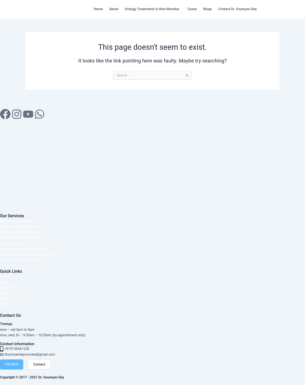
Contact (6, 304)
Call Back (12, 364)
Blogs (207, 9)
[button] (153, 9)
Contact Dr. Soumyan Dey (237, 9)
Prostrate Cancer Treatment (21, 260)
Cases (192, 9)
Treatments (8, 287)
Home (98, 9)
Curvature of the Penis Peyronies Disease (31, 254)
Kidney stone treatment (17, 221)
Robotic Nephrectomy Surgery (22, 249)
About (113, 9)
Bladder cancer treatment (19, 227)
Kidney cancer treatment (18, 232)
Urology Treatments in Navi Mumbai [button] (152, 9)
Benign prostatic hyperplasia (21, 238)
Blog (3, 299)
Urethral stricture (12, 243)
